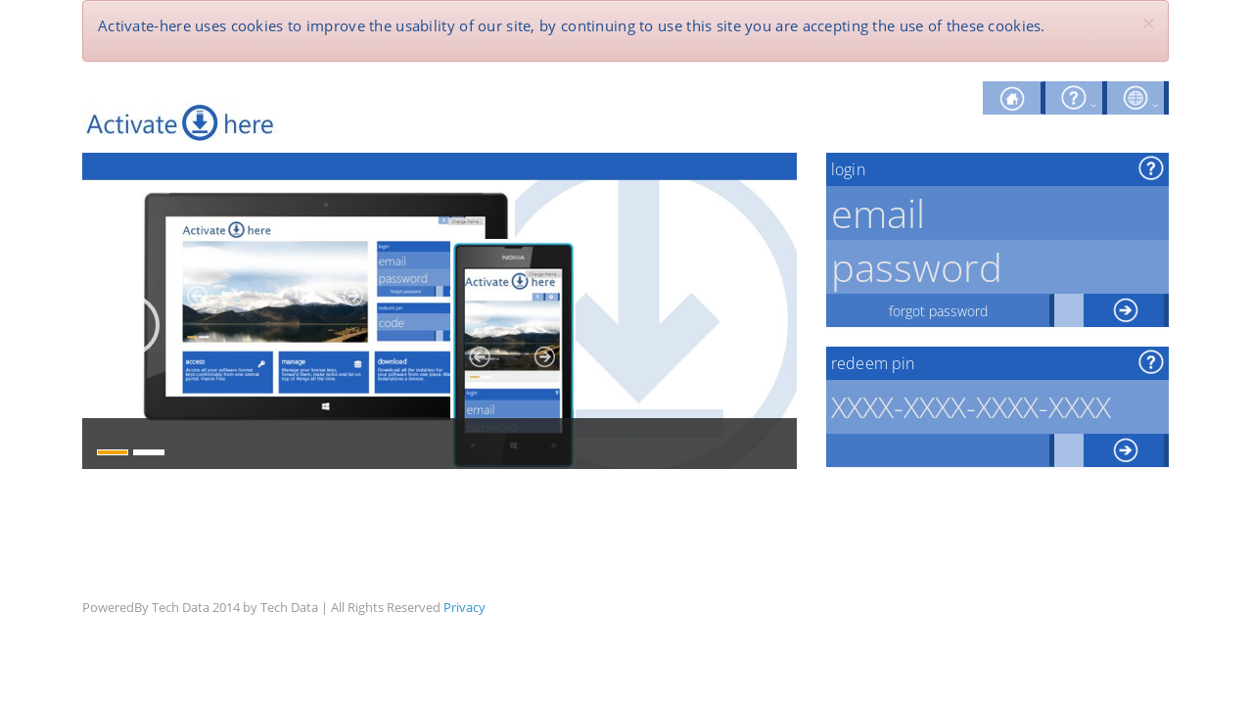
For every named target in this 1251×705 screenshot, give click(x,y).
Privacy (464, 607)
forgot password (938, 311)
